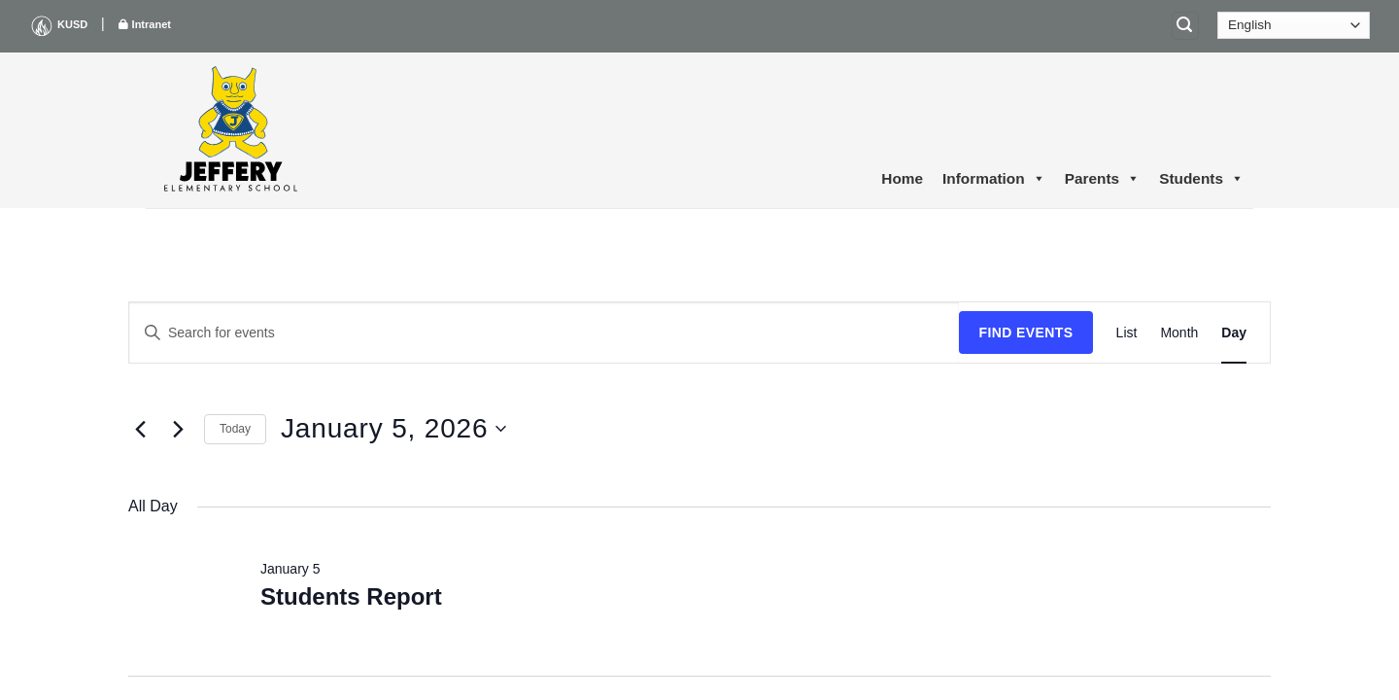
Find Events (1025, 332)
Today (235, 429)
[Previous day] (140, 428)
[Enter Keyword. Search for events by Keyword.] (544, 333)
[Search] (1185, 26)
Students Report (351, 596)
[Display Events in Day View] (1233, 333)
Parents (1102, 178)
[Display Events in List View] (1127, 333)
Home (902, 178)
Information (993, 178)
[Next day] (177, 428)
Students (1201, 178)
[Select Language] (1293, 25)
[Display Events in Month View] (1179, 333)
